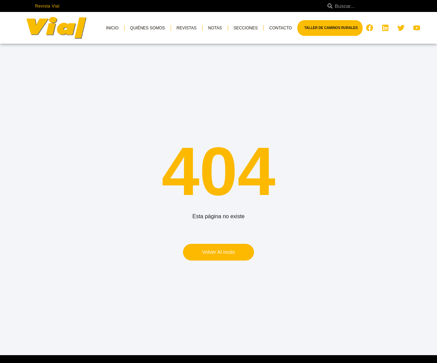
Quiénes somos (147, 28)
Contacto (280, 28)
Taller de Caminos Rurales (330, 28)
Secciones (246, 28)
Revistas (186, 28)
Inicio (112, 28)
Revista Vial (47, 6)
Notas (215, 28)
